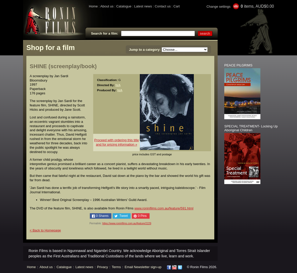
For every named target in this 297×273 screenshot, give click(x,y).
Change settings (218, 6)
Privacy (102, 267)
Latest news (143, 6)
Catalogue (123, 6)
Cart (176, 6)
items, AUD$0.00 (257, 6)
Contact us (163, 6)
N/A (117, 85)
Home (93, 6)
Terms (116, 267)
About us (106, 6)
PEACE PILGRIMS (238, 65)
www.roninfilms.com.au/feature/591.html (163, 208)
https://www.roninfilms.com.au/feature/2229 (126, 223)
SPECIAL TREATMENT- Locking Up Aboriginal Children (251, 128)
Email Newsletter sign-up (143, 267)
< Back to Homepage (45, 230)
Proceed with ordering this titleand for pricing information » (116, 142)
